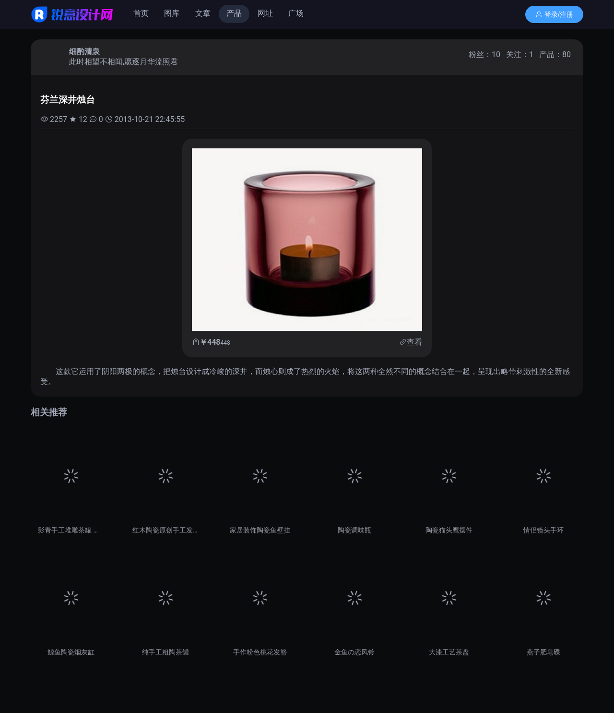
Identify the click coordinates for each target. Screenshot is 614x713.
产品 (234, 13)
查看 (414, 342)
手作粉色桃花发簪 (260, 652)
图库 (171, 13)
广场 (296, 13)
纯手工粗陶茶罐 (165, 652)
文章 (203, 13)
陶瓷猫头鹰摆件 (448, 530)
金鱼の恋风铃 (354, 652)
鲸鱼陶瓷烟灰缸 (70, 652)
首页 (141, 13)
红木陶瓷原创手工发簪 (165, 530)
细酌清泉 (84, 51)
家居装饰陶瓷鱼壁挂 (260, 530)
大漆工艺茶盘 (449, 652)
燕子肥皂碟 (543, 652)
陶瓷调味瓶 (354, 530)
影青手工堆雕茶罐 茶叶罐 (71, 530)
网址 (265, 13)
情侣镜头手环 (543, 530)
